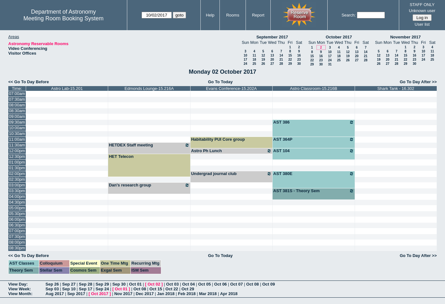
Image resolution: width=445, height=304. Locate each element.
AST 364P (313, 139)
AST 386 (313, 122)
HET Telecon (121, 156)
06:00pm (17, 219)
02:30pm (17, 179)
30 (299, 63)
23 (299, 59)
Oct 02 (154, 284)
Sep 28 (85, 284)
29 (290, 63)
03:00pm (17, 185)
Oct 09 (268, 284)
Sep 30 (119, 284)
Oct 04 (188, 284)
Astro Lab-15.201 (67, 88)
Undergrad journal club (231, 173)
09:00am (17, 116)
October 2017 (339, 37)
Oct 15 (155, 289)
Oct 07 (236, 284)
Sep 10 (69, 289)
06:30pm (17, 225)
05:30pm (17, 213)
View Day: (18, 284)
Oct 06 (220, 284)
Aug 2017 (54, 293)
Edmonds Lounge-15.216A (149, 88)
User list (422, 24)
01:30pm (17, 168)
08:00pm (17, 242)
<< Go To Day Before (28, 81)
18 (254, 59)
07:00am (17, 93)
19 (263, 59)
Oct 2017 (99, 293)
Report (258, 15)
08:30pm (17, 248)
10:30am (17, 133)
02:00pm (17, 173)
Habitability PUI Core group (218, 139)
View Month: (20, 293)
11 (254, 55)
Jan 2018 (166, 293)
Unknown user (422, 10)
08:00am (17, 105)
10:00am (17, 127)
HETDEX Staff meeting (149, 145)
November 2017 (405, 37)
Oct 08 (252, 284)
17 (245, 59)
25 (254, 63)
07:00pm (17, 230)
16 (299, 55)
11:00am (17, 139)
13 (272, 55)
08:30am (17, 110)
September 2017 (272, 37)
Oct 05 (204, 284)
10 (245, 55)
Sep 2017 (76, 293)
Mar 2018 (208, 293)
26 (263, 63)
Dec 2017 (145, 293)
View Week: (19, 289)
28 (281, 63)
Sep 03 (52, 289)
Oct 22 (171, 289)
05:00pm (17, 208)
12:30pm (17, 156)
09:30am (17, 122)
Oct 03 (172, 284)
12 (263, 55)
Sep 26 (52, 284)
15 (290, 55)
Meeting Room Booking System (63, 18)
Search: (349, 15)
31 (329, 64)
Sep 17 (85, 289)
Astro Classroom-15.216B (313, 88)
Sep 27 (69, 284)
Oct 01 (135, 284)
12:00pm (17, 150)
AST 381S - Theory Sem (313, 190)
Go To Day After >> (418, 81)
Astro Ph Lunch (231, 150)
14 (281, 55)
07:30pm (17, 236)
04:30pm (17, 202)
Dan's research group (149, 185)
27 (272, 63)
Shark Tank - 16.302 (395, 88)
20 (272, 59)
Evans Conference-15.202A (231, 88)
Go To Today (220, 81)
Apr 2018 (229, 293)
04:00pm (17, 196)
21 (281, 59)
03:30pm (17, 190)
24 (245, 63)
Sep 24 (102, 289)
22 (290, 59)
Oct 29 (187, 289)
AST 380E (313, 173)
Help (210, 15)
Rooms (232, 15)
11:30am (17, 145)
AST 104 (313, 150)
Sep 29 (102, 284)
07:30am (17, 99)
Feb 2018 (187, 293)
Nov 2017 (123, 293)
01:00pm (17, 162)
